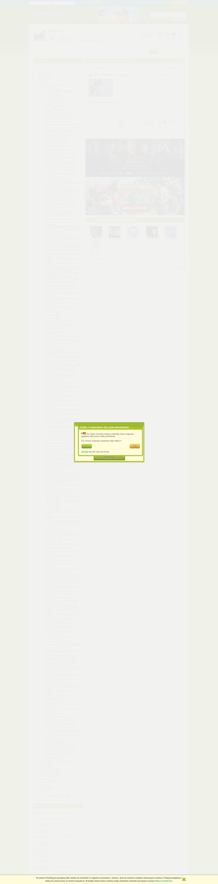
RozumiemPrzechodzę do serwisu (109, 457)
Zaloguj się (86, 452)
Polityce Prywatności (163, 881)
